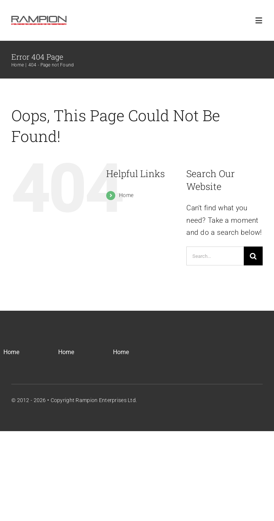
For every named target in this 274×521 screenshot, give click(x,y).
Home (126, 195)
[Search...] (215, 256)
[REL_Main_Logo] (39, 17)
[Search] (253, 256)
